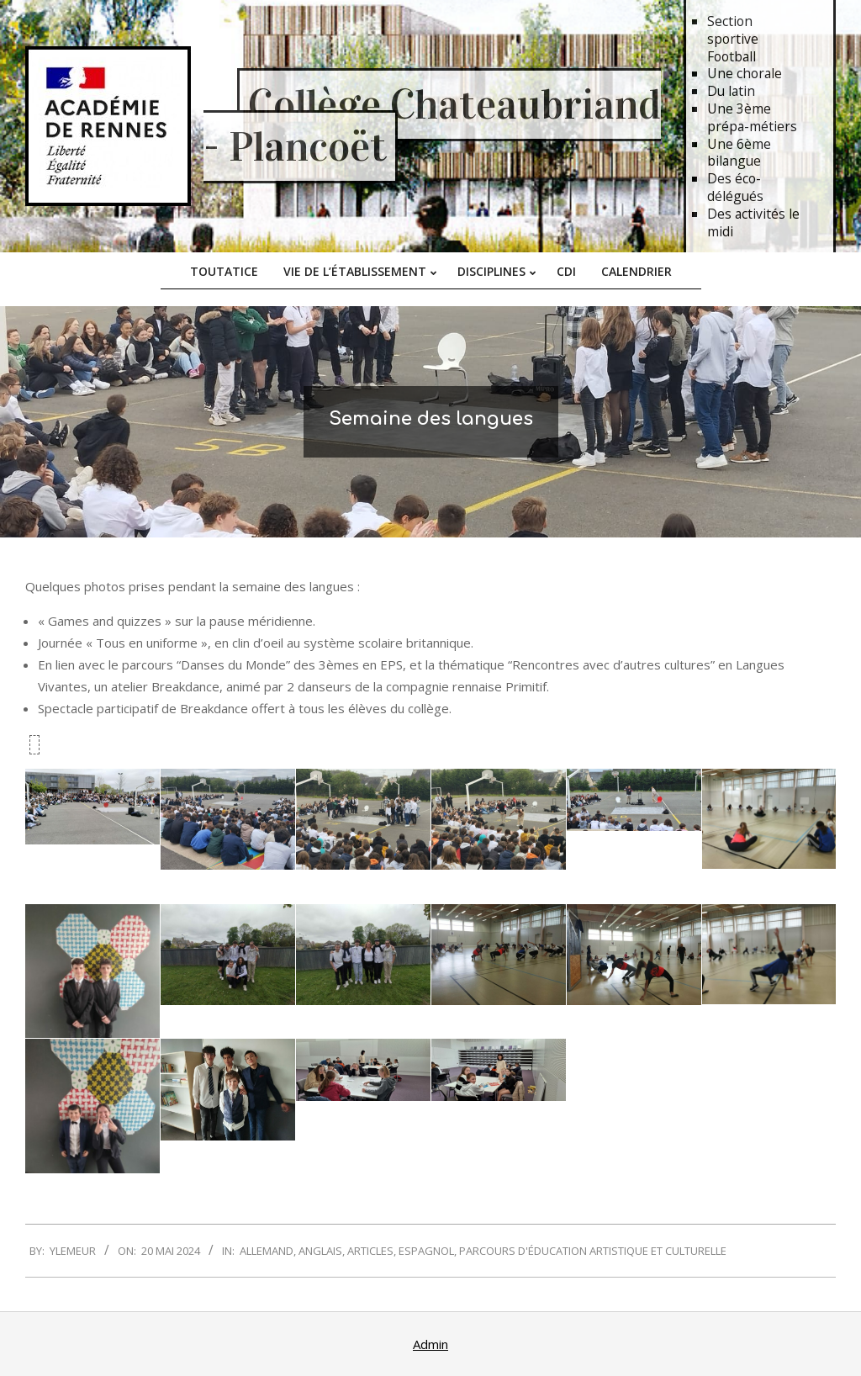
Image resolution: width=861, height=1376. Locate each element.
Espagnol (426, 1250)
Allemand (266, 1250)
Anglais (320, 1250)
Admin (430, 1344)
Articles (370, 1250)
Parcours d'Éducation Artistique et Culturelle (592, 1250)
